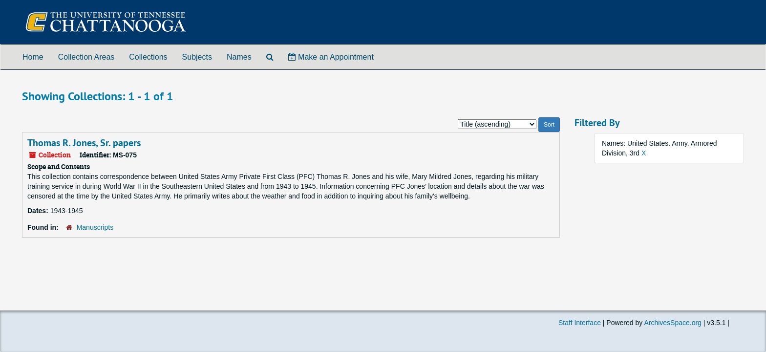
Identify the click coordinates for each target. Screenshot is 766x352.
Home (32, 57)
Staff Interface (579, 323)
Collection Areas (86, 57)
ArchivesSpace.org (673, 323)
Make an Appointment (331, 57)
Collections (148, 57)
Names (239, 57)
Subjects (197, 57)
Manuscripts (95, 227)
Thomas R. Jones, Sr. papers (84, 142)
